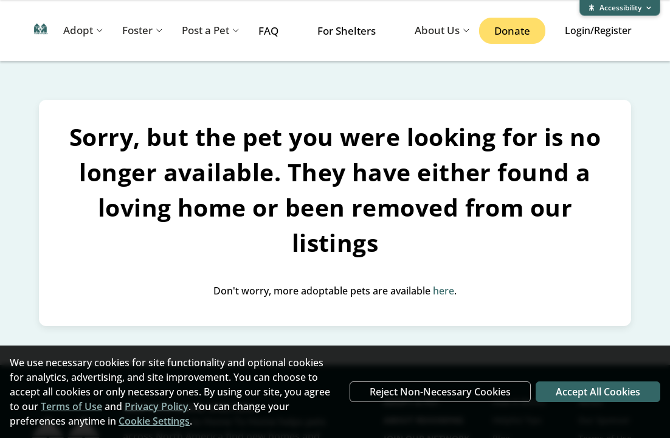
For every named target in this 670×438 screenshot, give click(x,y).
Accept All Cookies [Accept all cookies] (598, 391)
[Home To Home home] (41, 31)
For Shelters (346, 30)
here (443, 290)
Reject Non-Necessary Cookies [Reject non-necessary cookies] (440, 391)
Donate (512, 31)
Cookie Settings (154, 421)
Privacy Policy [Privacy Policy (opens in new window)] (156, 406)
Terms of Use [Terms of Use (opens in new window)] (71, 406)
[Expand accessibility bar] (619, 8)
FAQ (268, 30)
